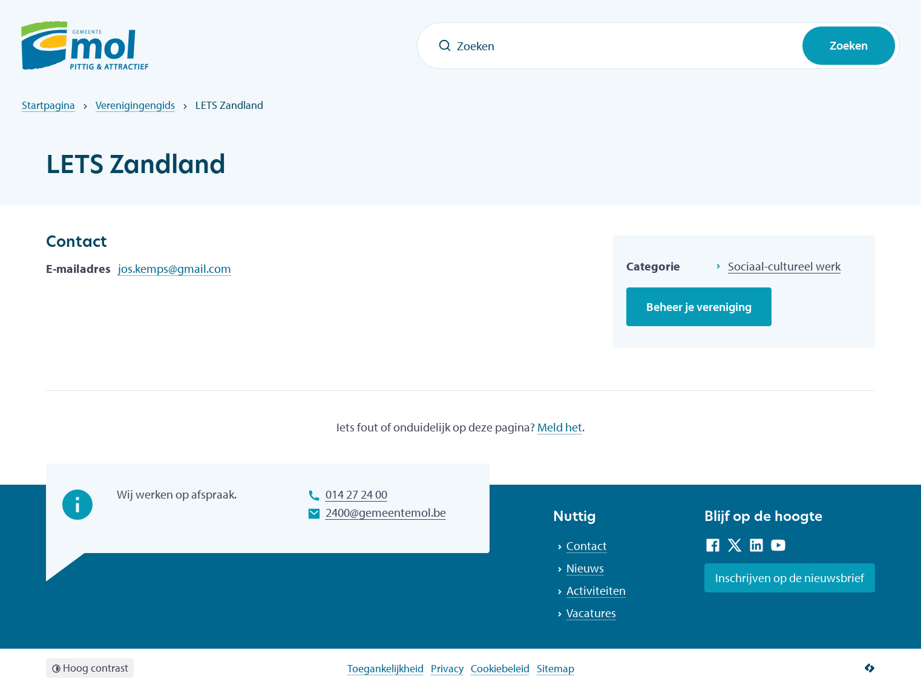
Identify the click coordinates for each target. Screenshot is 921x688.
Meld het (559, 426)
